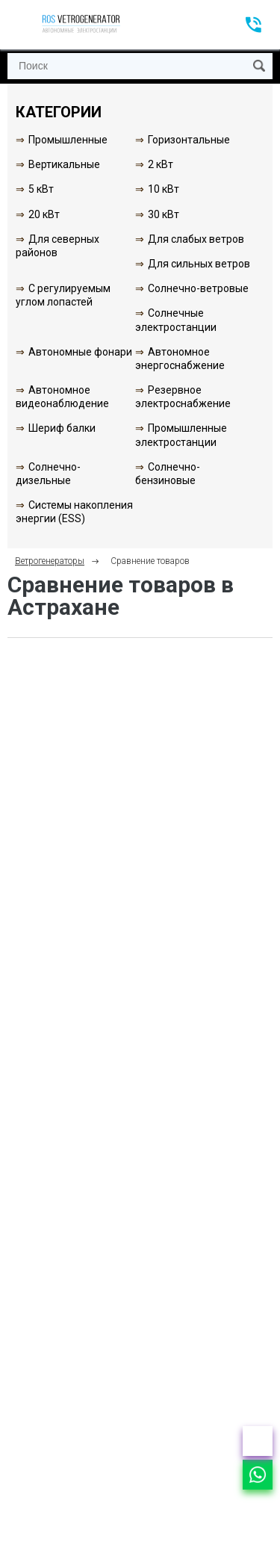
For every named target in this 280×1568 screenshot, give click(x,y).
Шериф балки (62, 428)
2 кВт (160, 164)
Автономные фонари (80, 352)
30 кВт (163, 214)
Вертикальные (64, 164)
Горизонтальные (189, 140)
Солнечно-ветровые (198, 288)
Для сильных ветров (199, 264)
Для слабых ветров (196, 239)
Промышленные (68, 140)
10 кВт (163, 189)
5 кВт (41, 189)
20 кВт (44, 214)
